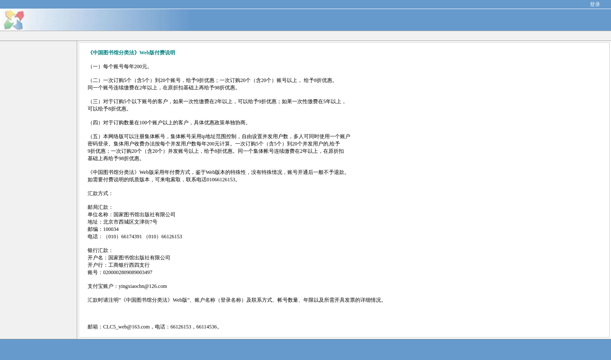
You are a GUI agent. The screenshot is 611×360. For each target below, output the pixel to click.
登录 (595, 4)
